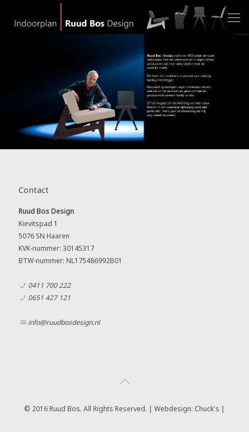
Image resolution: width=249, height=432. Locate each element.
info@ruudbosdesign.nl (64, 322)
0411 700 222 (49, 285)
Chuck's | (210, 408)
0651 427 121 (49, 297)
